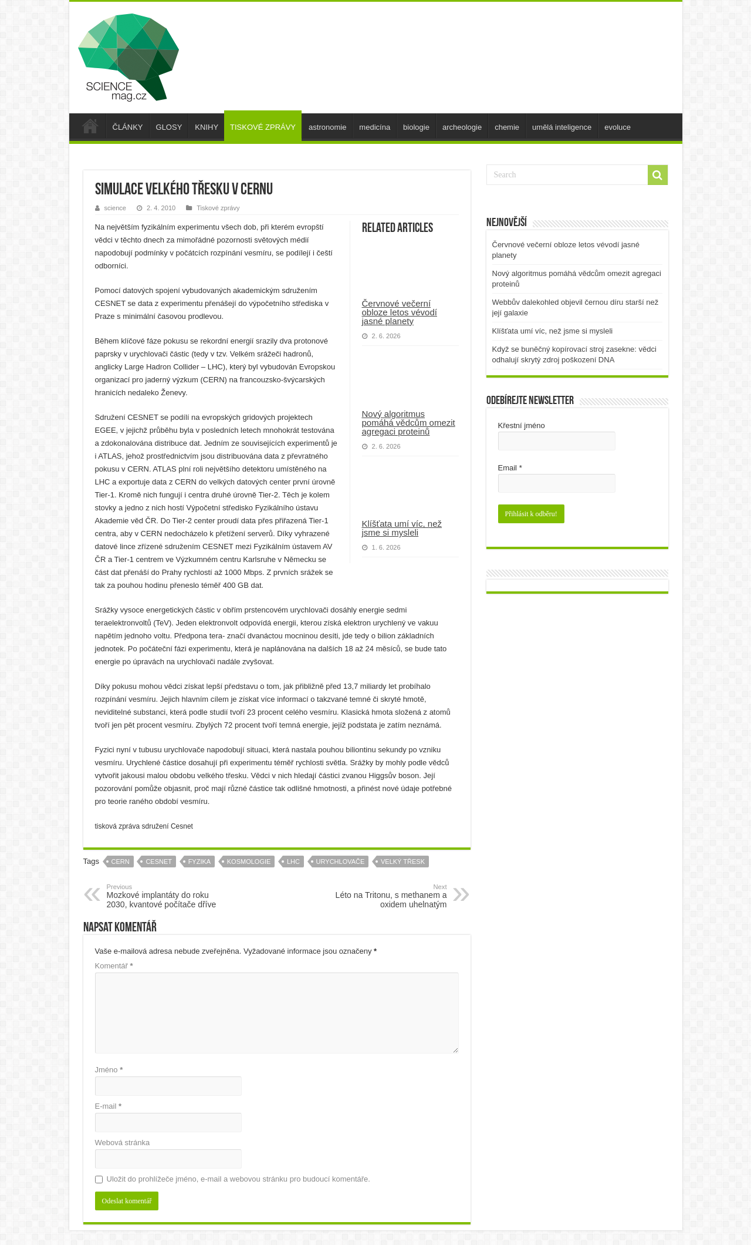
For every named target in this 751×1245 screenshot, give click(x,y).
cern (120, 861)
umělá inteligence (561, 127)
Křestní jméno (521, 425)
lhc (293, 861)
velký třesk (403, 861)
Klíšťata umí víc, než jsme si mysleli (402, 528)
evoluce (617, 127)
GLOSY (169, 127)
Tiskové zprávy (218, 207)
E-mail (108, 1106)
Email (510, 467)
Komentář (114, 965)
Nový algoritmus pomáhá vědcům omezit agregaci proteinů (408, 422)
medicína (374, 127)
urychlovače (340, 861)
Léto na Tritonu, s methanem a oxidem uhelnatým (387, 896)
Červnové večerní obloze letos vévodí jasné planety (399, 312)
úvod (90, 125)
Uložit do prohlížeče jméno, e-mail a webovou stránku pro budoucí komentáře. (238, 1179)
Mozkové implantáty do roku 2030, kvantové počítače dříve (167, 896)
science (115, 207)
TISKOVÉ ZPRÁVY (263, 127)
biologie (416, 127)
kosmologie (249, 861)
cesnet (159, 861)
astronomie (327, 127)
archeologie (462, 127)
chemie (507, 127)
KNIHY (206, 127)
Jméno (109, 1069)
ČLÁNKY (128, 127)
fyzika (199, 861)
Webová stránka (122, 1142)
